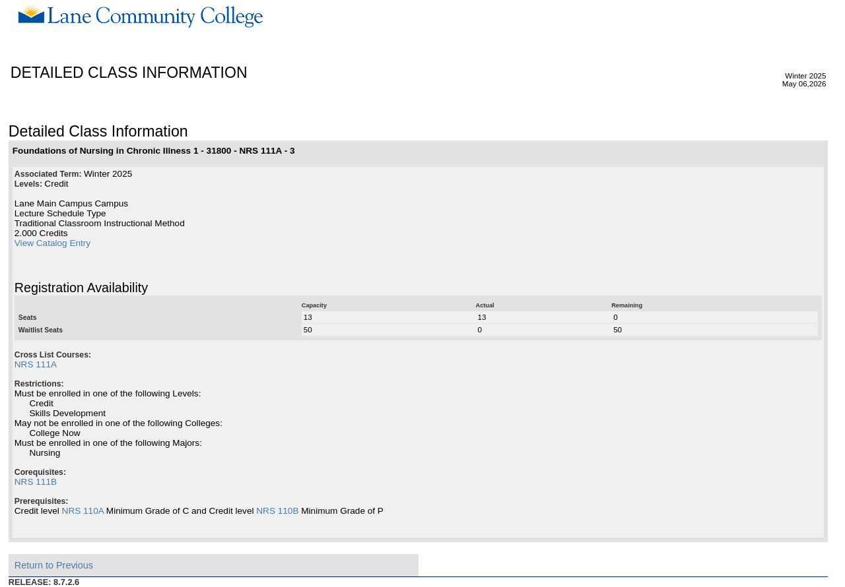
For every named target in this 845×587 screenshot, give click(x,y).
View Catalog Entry (52, 243)
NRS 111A (36, 364)
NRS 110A (83, 511)
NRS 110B (277, 511)
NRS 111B (36, 482)
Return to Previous (54, 565)
